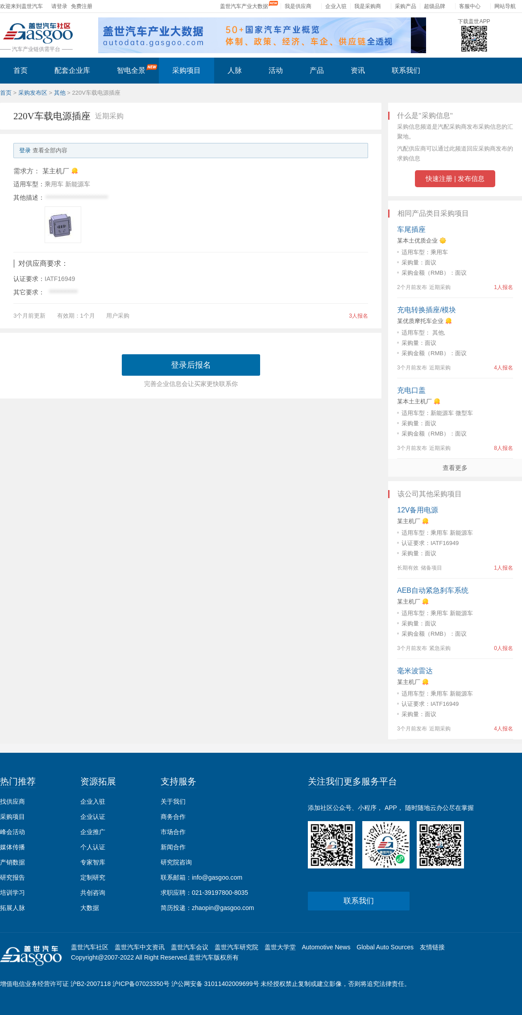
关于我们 (173, 801)
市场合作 (173, 831)
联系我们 (406, 70)
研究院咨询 (176, 862)
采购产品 (405, 6)
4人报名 (503, 368)
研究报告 (12, 877)
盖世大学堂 (280, 947)
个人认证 (92, 847)
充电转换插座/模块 (426, 310)
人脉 (235, 70)
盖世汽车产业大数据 (244, 6)
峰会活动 (12, 831)
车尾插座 (411, 229)
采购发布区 (32, 92)
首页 (20, 70)
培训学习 (12, 892)
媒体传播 (12, 847)
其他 (60, 92)
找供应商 (12, 801)
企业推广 (92, 831)
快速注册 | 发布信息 (455, 178)
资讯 (358, 70)
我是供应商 (298, 6)
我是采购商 (367, 6)
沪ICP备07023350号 (141, 983)
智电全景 (137, 69)
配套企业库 (72, 70)
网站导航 (505, 6)
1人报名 (503, 287)
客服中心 (470, 6)
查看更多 (455, 467)
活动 (276, 70)
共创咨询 (92, 892)
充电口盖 (411, 390)
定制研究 (92, 877)
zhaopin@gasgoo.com (223, 907)
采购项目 (186, 70)
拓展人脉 (12, 907)
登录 (25, 150)
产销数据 (12, 862)
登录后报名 (191, 365)
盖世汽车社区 (89, 947)
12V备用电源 (417, 510)
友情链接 (432, 947)
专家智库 (92, 862)
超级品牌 (434, 6)
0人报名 (503, 648)
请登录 (59, 6)
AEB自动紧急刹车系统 (432, 590)
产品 (317, 70)
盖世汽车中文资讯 (140, 947)
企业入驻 (336, 6)
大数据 (89, 907)
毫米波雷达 (415, 671)
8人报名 (503, 448)
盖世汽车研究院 (236, 947)
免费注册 (81, 6)
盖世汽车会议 (189, 947)
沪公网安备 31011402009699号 (215, 983)
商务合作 (173, 816)
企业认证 (92, 816)
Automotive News (326, 947)
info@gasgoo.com (217, 877)
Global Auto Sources (385, 947)
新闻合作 (173, 847)
